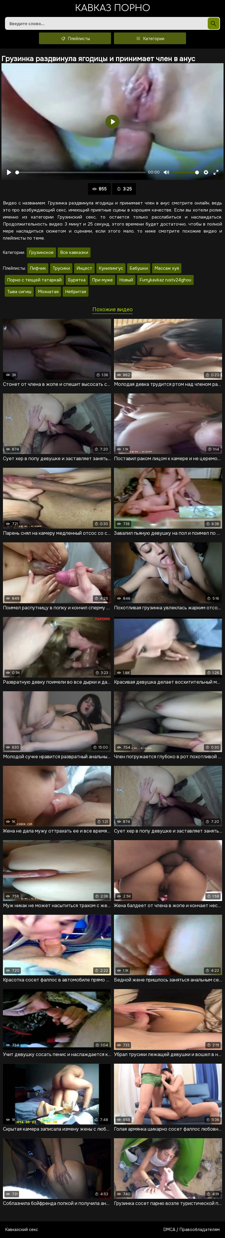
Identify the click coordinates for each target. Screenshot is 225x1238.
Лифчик (38, 268)
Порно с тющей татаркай (34, 280)
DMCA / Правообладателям (191, 1229)
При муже (102, 280)
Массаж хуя (166, 268)
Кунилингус (111, 268)
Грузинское (41, 252)
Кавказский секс (21, 1229)
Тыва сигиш (19, 292)
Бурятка (77, 280)
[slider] (80, 172)
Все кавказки (74, 252)
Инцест (84, 268)
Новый (126, 280)
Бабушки (138, 268)
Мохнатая (48, 292)
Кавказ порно (112, 8)
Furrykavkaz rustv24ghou (165, 280)
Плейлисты (75, 38)
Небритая (75, 292)
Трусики (61, 268)
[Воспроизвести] (9, 172)
